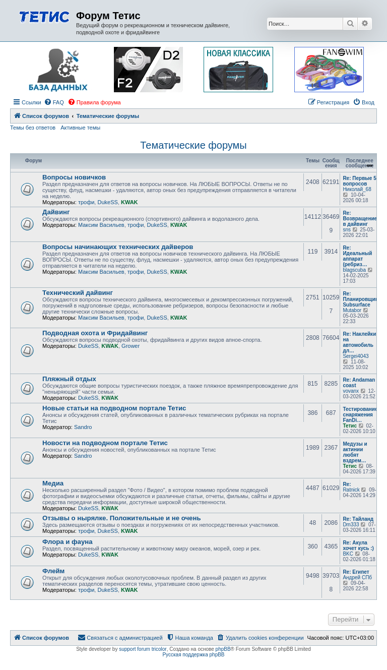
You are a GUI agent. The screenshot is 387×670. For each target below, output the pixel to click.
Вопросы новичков (74, 177)
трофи (86, 202)
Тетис (350, 426)
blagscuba (354, 270)
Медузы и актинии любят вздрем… (355, 452)
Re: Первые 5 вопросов (359, 181)
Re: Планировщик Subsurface (360, 299)
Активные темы (80, 128)
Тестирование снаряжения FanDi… (360, 414)
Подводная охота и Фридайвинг (95, 333)
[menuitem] (54, 102)
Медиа (52, 483)
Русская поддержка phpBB (193, 654)
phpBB (223, 649)
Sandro (83, 427)
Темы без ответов (32, 128)
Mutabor (352, 310)
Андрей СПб (357, 577)
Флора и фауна (67, 541)
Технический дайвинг (77, 292)
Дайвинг (56, 212)
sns (347, 229)
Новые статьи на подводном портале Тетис (114, 408)
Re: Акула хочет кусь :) (358, 545)
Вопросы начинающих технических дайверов (117, 247)
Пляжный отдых (69, 379)
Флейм (53, 571)
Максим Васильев (101, 225)
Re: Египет (356, 572)
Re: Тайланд (358, 519)
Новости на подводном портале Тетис (105, 443)
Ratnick (351, 490)
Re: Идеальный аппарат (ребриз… (357, 256)
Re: (347, 484)
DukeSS (107, 202)
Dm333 (351, 524)
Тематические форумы (193, 145)
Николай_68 (357, 189)
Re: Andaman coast (359, 382)
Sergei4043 (355, 356)
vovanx (351, 391)
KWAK (129, 202)
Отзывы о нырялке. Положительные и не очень (121, 518)
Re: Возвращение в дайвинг (360, 218)
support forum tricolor (142, 649)
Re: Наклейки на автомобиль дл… (359, 342)
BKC (348, 554)
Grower (130, 346)
